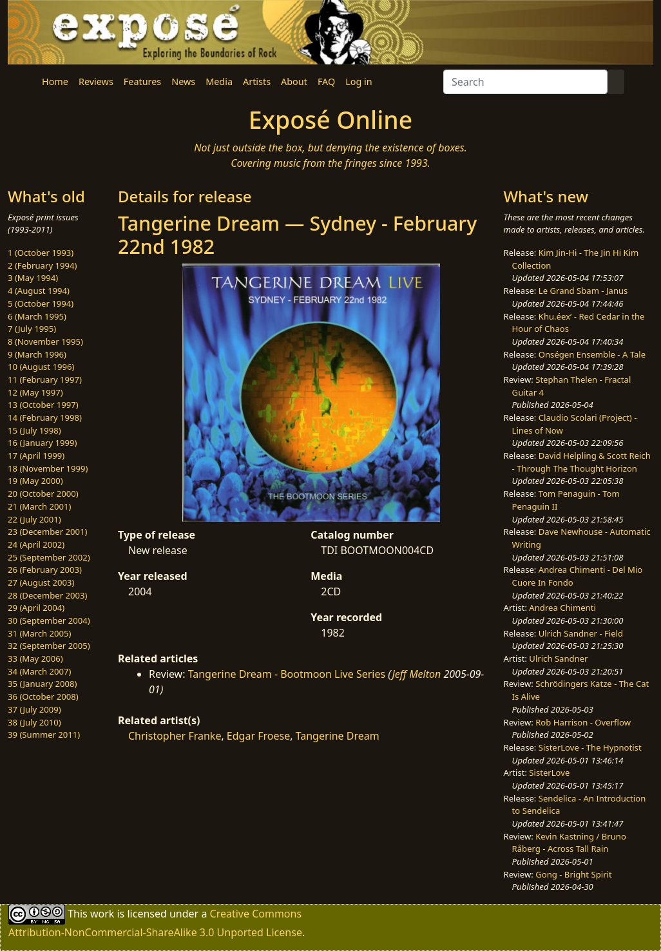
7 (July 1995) (32, 328)
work (102, 914)
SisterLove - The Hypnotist (590, 747)
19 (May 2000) (35, 480)
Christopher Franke (174, 736)
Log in (358, 81)
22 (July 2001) (34, 519)
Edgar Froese (258, 736)
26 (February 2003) (45, 569)
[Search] (525, 82)
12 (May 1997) (35, 392)
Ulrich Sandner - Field (581, 633)
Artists (257, 81)
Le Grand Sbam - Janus (583, 290)
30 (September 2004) (49, 620)
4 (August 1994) (39, 290)
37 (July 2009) (34, 709)
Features (142, 81)
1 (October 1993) (40, 252)
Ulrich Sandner (558, 658)
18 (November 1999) (48, 468)
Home (55, 81)
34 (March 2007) (39, 671)
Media (219, 81)
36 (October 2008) (43, 696)
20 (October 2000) (43, 493)
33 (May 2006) (35, 658)
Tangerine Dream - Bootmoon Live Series (287, 674)
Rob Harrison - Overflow (583, 722)
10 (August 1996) (41, 366)
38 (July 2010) (34, 722)
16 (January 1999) (42, 442)
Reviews (96, 81)
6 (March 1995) (37, 316)
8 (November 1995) (45, 341)
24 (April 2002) (36, 544)
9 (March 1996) (37, 354)
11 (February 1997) (45, 379)
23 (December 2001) (47, 531)
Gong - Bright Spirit (573, 874)
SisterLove (549, 772)
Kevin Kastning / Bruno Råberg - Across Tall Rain (569, 843)
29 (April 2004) (36, 607)
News (183, 81)
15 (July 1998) (34, 430)
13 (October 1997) (43, 404)
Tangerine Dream (337, 736)
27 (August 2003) (41, 582)
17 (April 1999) (36, 455)
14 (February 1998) (45, 417)
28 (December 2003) (47, 595)
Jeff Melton (416, 674)
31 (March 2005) (39, 633)
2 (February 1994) (42, 265)
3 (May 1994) (33, 277)
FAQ (326, 81)
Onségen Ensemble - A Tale (592, 354)
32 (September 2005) (49, 645)
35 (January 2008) (42, 683)
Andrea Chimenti (562, 607)
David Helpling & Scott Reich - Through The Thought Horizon (581, 462)
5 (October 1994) (40, 303)
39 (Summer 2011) (44, 734)
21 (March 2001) (39, 506)
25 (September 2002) (49, 557)
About (294, 81)
